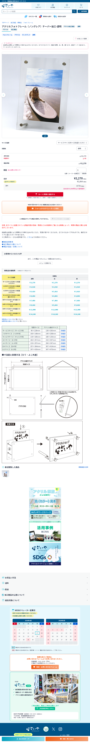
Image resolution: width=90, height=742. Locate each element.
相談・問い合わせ (67, 739)
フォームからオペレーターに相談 (45, 208)
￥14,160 (32, 314)
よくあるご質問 (64, 735)
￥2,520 (32, 287)
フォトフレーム (7, 35)
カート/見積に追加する (45, 194)
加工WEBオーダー (23, 739)
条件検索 (83, 11)
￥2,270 (32, 283)
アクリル (17, 35)
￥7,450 (32, 301)
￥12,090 (32, 310)
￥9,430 (32, 305)
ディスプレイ (26, 35)
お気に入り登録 (81, 39)
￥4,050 (32, 296)
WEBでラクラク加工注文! (23, 735)
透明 (33, 35)
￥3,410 (32, 291)
